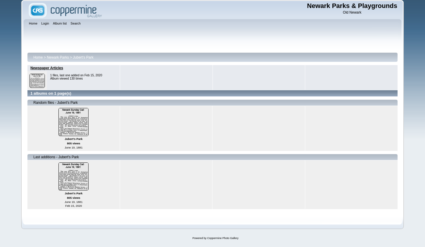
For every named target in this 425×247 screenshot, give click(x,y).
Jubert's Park (83, 57)
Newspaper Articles (46, 68)
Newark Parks (58, 57)
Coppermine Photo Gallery (222, 238)
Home (38, 57)
